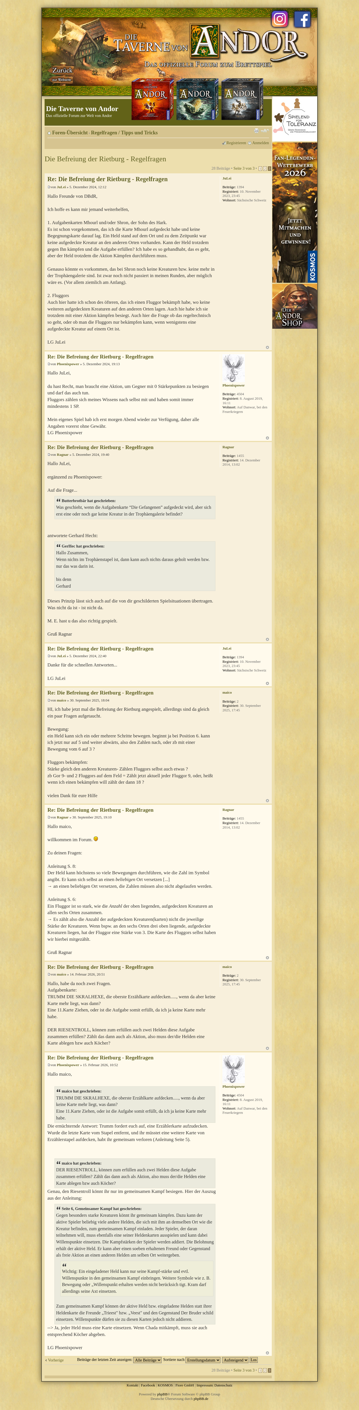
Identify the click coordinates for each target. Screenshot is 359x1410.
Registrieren (236, 143)
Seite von (243, 168)
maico (61, 700)
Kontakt (132, 1385)
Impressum (205, 1385)
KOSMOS (165, 1385)
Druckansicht (256, 130)
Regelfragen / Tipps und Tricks (124, 132)
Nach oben (267, 347)
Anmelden (260, 143)
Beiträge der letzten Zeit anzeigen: (119, 1359)
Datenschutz (223, 1385)
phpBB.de (201, 1399)
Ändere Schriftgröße (265, 130)
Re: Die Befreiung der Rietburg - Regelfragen (107, 179)
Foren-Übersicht (70, 132)
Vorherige (56, 1360)
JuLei (61, 187)
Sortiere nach (191, 1359)
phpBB (162, 1394)
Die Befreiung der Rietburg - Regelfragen (105, 159)
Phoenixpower (68, 364)
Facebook (148, 1385)
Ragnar (63, 454)
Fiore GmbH (184, 1385)
